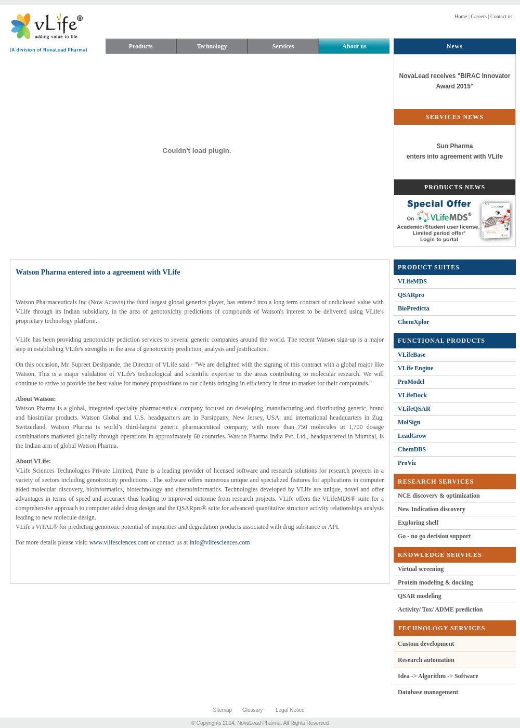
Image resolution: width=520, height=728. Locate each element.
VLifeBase (411, 354)
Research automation (426, 660)
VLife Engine (415, 368)
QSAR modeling (419, 596)
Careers (478, 16)
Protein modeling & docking (435, 582)
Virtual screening (421, 569)
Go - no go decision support (434, 536)
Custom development (426, 643)
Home (460, 16)
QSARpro (411, 294)
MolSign (409, 422)
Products (141, 46)
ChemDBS (412, 449)
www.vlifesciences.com (119, 542)
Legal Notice (290, 710)
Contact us (501, 16)
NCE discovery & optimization (439, 495)
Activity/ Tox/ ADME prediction (440, 609)
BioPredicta (413, 308)
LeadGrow (412, 435)
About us (354, 46)
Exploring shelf (418, 522)
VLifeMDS (412, 281)
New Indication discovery (431, 509)
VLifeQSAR (414, 408)
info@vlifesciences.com (219, 542)
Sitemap (222, 710)
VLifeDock (412, 395)
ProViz (407, 462)
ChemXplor (414, 322)
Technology (212, 46)
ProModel (411, 381)
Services (283, 46)
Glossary (252, 710)
